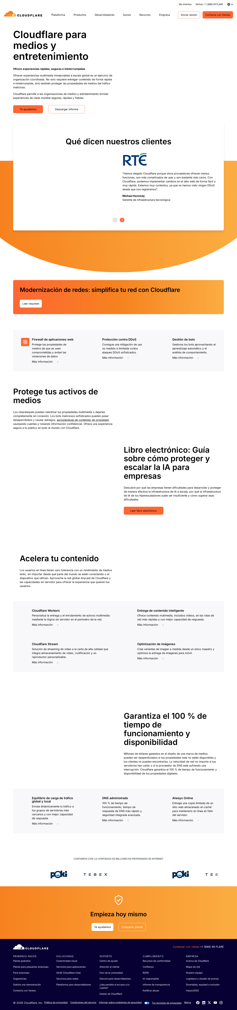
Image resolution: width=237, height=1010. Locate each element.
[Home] (23, 14)
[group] (118, 169)
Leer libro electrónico (143, 510)
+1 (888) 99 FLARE (212, 946)
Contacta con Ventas (217, 15)
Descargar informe (66, 109)
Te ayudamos (28, 109)
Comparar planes (132, 927)
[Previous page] (115, 220)
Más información (45, 361)
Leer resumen (30, 303)
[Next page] (122, 220)
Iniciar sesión (189, 15)
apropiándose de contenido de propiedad (83, 420)
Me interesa (185, 4)
